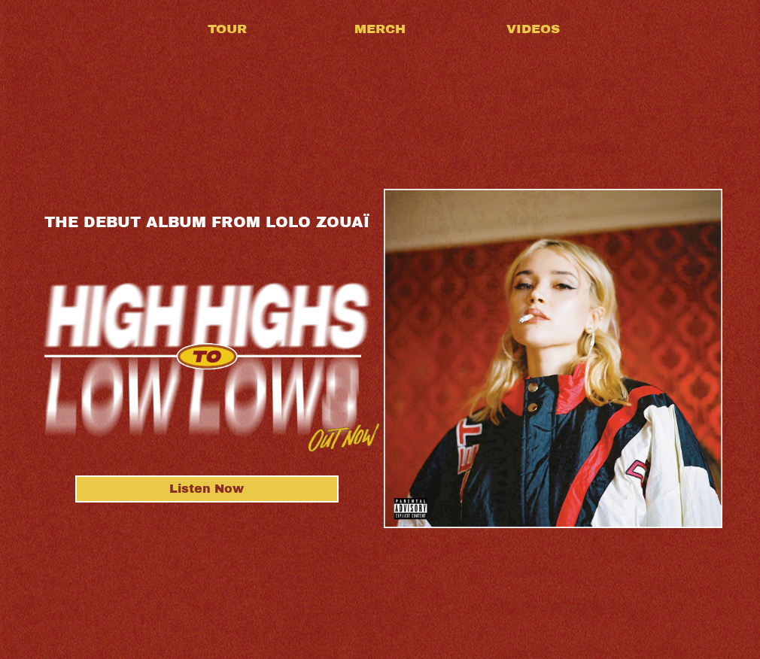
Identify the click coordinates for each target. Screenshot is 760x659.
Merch (380, 29)
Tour (227, 29)
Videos (533, 29)
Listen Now (206, 488)
